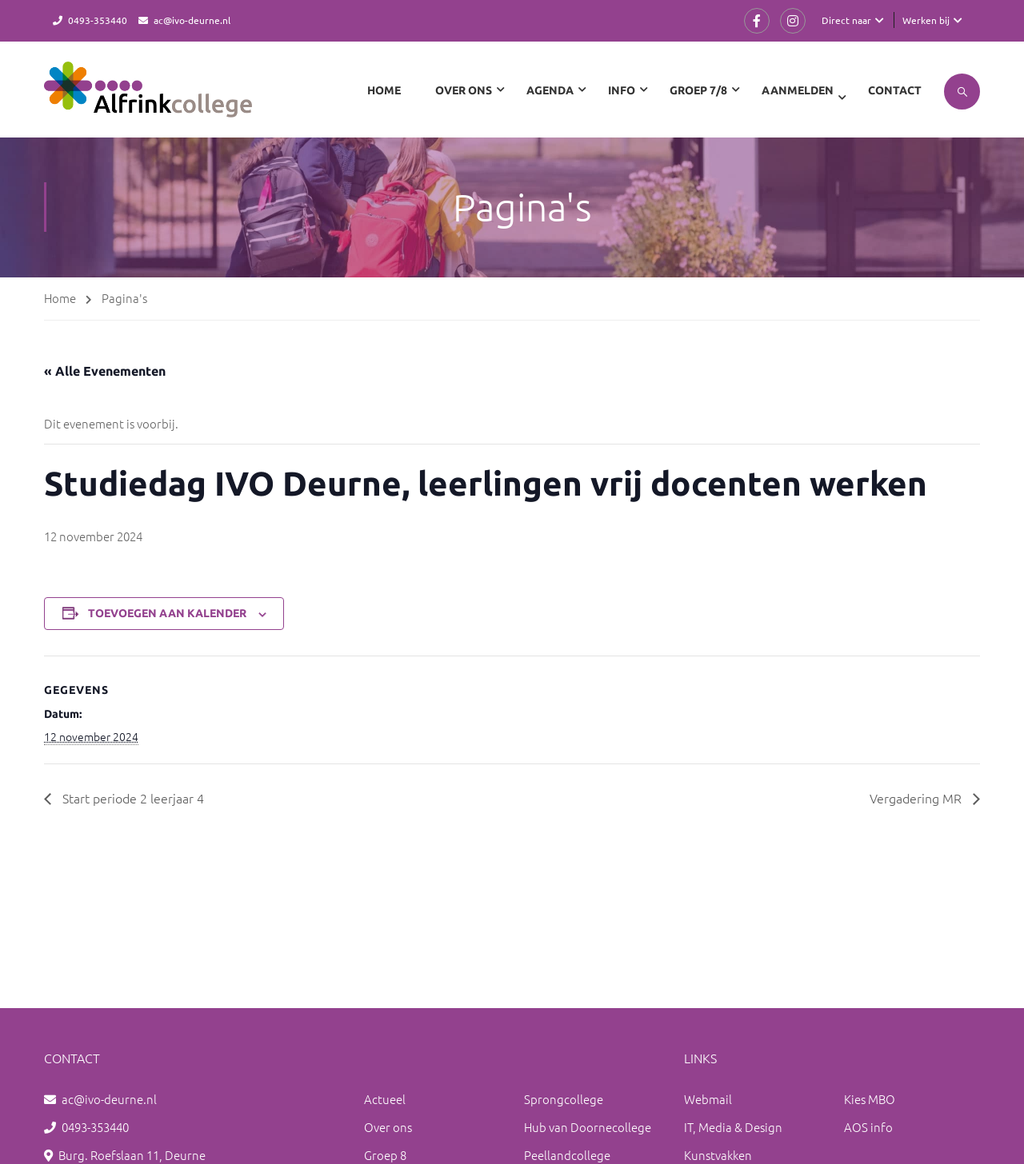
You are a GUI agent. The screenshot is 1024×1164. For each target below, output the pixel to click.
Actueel (385, 1098)
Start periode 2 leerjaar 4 (131, 798)
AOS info (868, 1126)
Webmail (708, 1098)
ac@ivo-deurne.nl (192, 20)
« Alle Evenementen (105, 371)
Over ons (388, 1126)
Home (384, 90)
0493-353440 (97, 20)
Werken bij (926, 20)
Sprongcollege (563, 1098)
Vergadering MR (917, 798)
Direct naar (846, 20)
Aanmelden (798, 90)
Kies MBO (869, 1098)
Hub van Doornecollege (587, 1126)
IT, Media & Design (733, 1126)
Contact (895, 90)
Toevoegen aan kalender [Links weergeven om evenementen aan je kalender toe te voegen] (167, 613)
